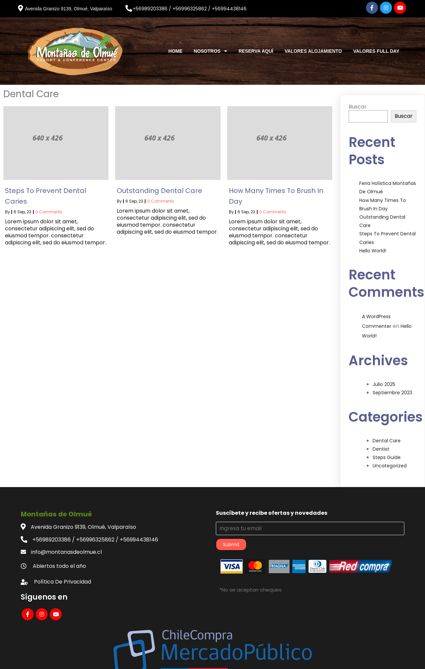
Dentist (381, 444)
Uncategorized (390, 461)
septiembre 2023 (392, 388)
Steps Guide (387, 453)
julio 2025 (384, 380)
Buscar (358, 102)
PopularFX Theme (251, 659)
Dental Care (387, 436)
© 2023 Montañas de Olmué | (189, 659)
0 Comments (48, 207)
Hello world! (372, 246)
